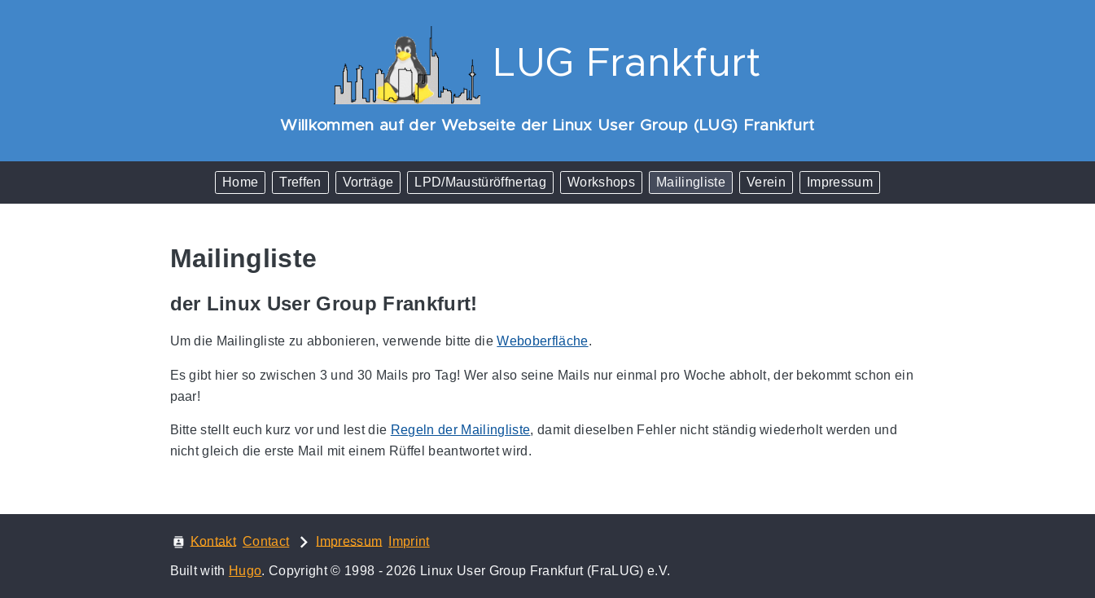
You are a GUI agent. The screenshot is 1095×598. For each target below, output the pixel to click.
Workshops (601, 182)
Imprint (408, 541)
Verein (766, 182)
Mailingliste (690, 182)
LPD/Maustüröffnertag (480, 182)
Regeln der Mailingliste (461, 430)
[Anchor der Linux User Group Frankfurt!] (490, 303)
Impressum (840, 182)
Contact (266, 541)
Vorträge (368, 182)
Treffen (300, 182)
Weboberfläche (542, 341)
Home (240, 182)
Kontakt (213, 540)
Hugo (245, 571)
